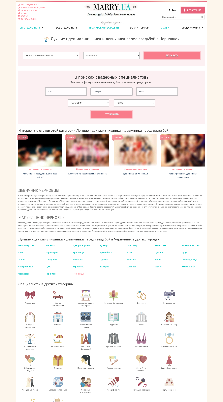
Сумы (48, 266)
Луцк (184, 252)
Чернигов (51, 273)
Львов (21, 259)
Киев (20, 252)
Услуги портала (139, 27)
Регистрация (194, 10)
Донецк (104, 245)
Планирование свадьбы (104, 27)
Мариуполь (52, 259)
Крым (130, 252)
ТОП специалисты (29, 27)
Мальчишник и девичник (40, 169)
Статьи (165, 27)
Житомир (132, 245)
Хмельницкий (189, 266)
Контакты (71, 395)
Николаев (78, 259)
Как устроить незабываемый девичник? (87, 173)
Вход (174, 10)
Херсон (158, 266)
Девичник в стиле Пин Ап (135, 173)
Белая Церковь (26, 245)
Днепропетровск (82, 245)
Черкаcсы (23, 273)
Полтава (131, 259)
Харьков (131, 266)
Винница (50, 245)
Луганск (158, 252)
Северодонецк (189, 259)
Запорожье (160, 245)
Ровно (157, 259)
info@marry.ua (126, 395)
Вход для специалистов (79, 387)
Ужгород (104, 266)
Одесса (104, 259)
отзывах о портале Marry (187, 387)
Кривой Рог (106, 252)
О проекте (71, 384)
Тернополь (78, 266)
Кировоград (52, 252)
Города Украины (190, 27)
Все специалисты (67, 27)
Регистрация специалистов (81, 390)
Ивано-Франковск (191, 245)
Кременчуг (78, 252)
